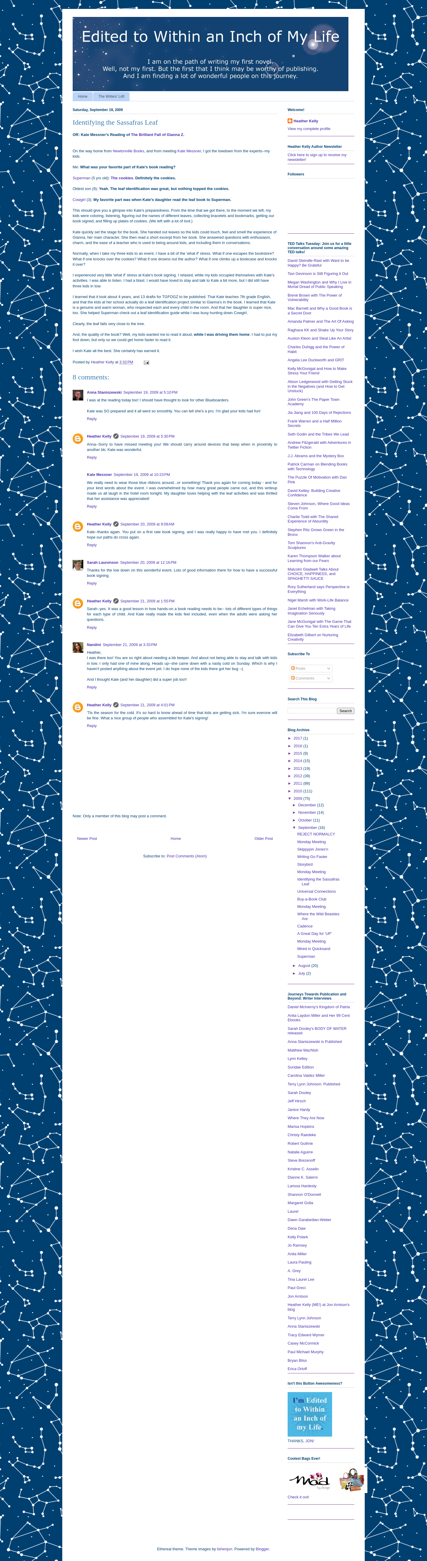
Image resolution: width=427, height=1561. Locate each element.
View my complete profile (309, 128)
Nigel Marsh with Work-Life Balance (318, 600)
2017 (298, 738)
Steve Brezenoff (301, 1160)
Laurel (293, 1211)
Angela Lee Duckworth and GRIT (316, 360)
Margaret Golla (300, 1203)
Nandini (94, 644)
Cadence (305, 926)
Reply (92, 419)
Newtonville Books (128, 151)
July (302, 973)
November (307, 812)
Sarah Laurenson (102, 562)
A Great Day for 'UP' (314, 933)
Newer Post (87, 838)
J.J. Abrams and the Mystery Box (316, 456)
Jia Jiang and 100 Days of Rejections (319, 412)
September (308, 827)
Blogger (262, 1549)
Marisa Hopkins (301, 1126)
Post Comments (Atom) (187, 856)
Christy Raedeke (302, 1135)
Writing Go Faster (312, 856)
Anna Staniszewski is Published (315, 1041)
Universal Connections (316, 891)
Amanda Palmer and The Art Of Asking (321, 321)
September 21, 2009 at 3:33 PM (130, 644)
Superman (81, 178)
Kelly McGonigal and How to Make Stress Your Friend (317, 371)
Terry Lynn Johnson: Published (314, 1084)
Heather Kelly (99, 436)
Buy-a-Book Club (311, 899)
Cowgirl (79, 199)
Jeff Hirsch (297, 1101)
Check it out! (298, 1497)
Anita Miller (297, 1254)
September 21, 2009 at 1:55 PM (147, 601)
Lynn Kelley (297, 1058)
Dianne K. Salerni (303, 1177)
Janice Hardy (299, 1109)
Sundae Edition (301, 1067)
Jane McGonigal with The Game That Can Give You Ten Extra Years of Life (319, 623)
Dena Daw (297, 1228)
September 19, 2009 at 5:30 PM (147, 436)
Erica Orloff (297, 1369)
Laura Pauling (299, 1262)
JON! (309, 1441)
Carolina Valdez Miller (306, 1075)
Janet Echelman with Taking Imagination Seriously (311, 610)
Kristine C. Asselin (303, 1169)
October (305, 820)
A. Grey (294, 1271)
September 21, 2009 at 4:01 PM (147, 705)
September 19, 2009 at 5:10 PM (150, 392)
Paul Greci (297, 1287)
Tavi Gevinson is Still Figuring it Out (318, 273)
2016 (298, 746)
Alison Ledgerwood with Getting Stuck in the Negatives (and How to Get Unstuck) (320, 386)
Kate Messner (189, 151)
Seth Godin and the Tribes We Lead (318, 434)
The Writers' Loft (111, 96)
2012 (298, 776)
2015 (298, 753)
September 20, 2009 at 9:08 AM (147, 524)
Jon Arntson (298, 1296)
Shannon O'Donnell (304, 1194)
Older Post (264, 838)
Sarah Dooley (299, 1092)
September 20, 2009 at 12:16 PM (148, 562)
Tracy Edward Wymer (306, 1335)
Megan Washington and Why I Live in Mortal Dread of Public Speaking (319, 284)
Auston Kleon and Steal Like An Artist (319, 338)
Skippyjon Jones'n (312, 849)
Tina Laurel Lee (301, 1279)
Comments (302, 678)
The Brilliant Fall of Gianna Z (157, 134)
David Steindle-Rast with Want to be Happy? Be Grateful (318, 262)
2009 (298, 798)
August (304, 965)
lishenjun (224, 1549)
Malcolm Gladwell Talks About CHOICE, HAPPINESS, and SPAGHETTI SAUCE (313, 574)
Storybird (305, 864)
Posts (298, 668)
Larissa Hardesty (302, 1186)
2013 (298, 768)
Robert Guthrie (300, 1143)
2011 (298, 783)
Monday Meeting (311, 842)
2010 (298, 791)
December (307, 805)
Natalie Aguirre (300, 1152)
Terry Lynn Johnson (304, 1318)
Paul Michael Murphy (306, 1352)
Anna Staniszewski (104, 392)
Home (82, 96)
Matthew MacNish (303, 1050)
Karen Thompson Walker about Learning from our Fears (314, 558)
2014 (298, 761)
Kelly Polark (298, 1237)
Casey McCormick (303, 1343)
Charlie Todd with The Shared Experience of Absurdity (313, 519)
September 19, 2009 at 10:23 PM (142, 474)
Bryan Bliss (297, 1360)
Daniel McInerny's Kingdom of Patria (319, 1007)
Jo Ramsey (297, 1245)
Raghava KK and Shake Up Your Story (321, 330)
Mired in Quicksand (313, 948)
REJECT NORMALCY (316, 834)
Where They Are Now (306, 1118)
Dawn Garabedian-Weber (309, 1220)
